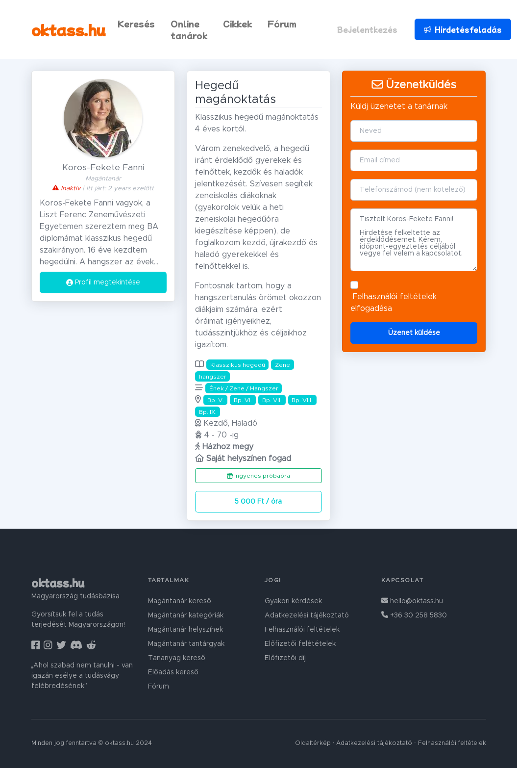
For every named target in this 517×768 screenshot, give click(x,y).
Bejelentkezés (367, 29)
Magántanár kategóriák (185, 615)
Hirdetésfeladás (461, 29)
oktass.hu (68, 29)
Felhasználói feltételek (395, 297)
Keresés (136, 23)
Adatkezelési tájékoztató (307, 615)
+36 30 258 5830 (414, 615)
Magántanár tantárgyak (186, 643)
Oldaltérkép (313, 743)
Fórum (282, 23)
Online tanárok (189, 29)
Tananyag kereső (176, 658)
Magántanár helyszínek (185, 629)
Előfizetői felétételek (300, 643)
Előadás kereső (173, 672)
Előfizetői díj (285, 658)
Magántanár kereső (179, 601)
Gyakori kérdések (293, 601)
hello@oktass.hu (412, 601)
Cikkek (237, 23)
